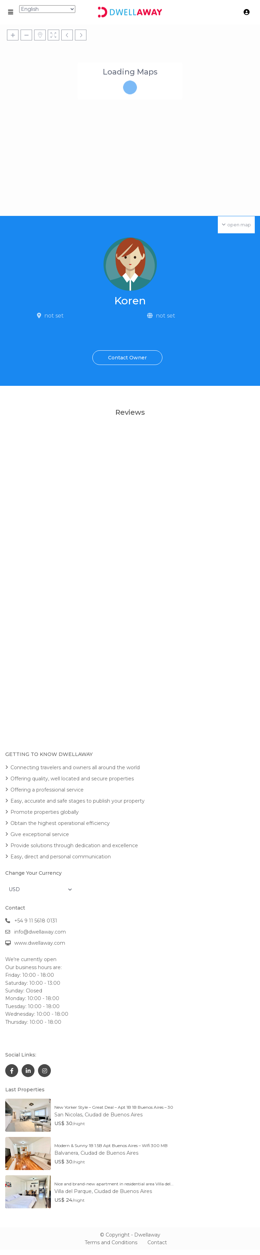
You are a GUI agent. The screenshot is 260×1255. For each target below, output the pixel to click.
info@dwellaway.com (40, 932)
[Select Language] (47, 9)
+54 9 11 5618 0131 (35, 921)
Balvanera (66, 1153)
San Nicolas (68, 1115)
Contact (157, 1242)
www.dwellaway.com (39, 943)
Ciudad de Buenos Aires (114, 1115)
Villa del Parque (73, 1191)
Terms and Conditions (111, 1242)
